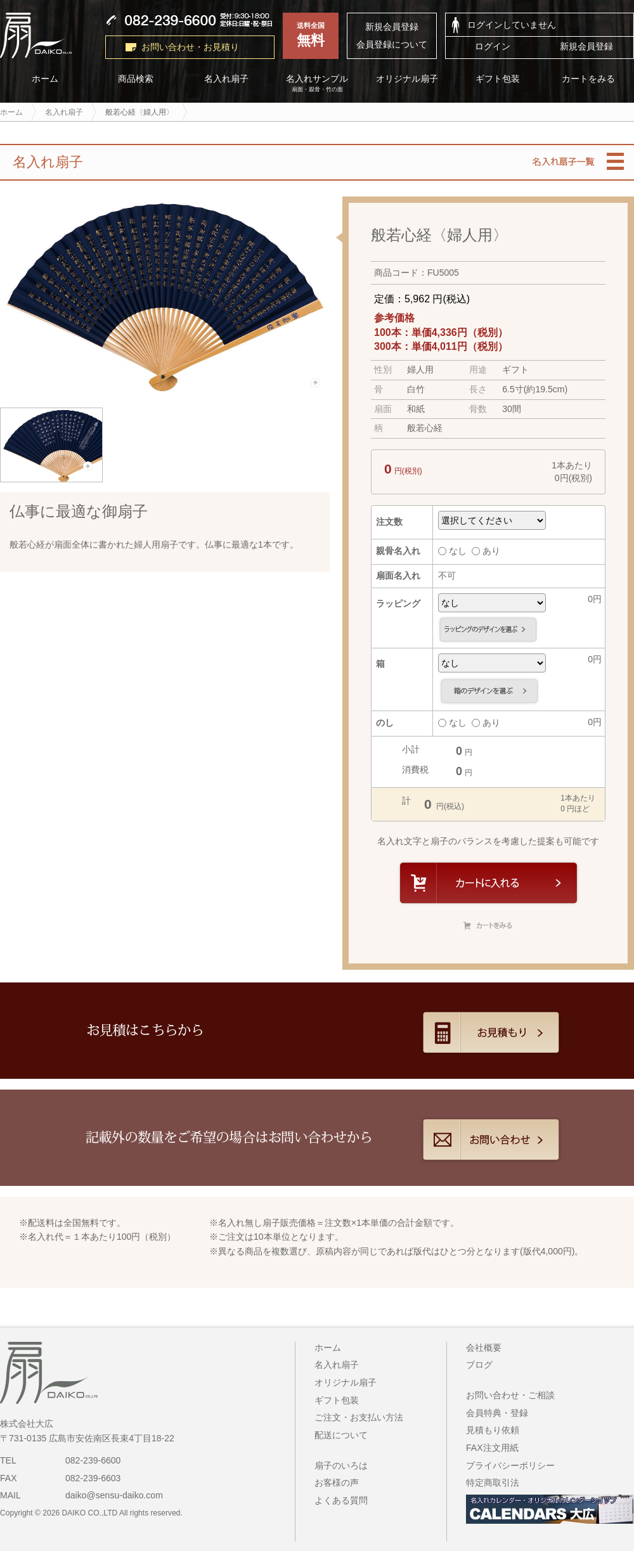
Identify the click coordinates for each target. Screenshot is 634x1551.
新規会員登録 (391, 27)
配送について (341, 1435)
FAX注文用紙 (492, 1448)
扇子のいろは (341, 1465)
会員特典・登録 (497, 1413)
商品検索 (135, 79)
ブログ (479, 1365)
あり (486, 551)
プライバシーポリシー (510, 1465)
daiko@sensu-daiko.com (114, 1495)
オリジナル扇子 (408, 79)
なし (452, 551)
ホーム (327, 1347)
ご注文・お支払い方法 (358, 1417)
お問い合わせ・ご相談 (510, 1395)
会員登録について (391, 44)
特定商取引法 (492, 1482)
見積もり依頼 (492, 1430)
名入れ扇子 (226, 79)
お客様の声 (336, 1482)
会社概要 (483, 1347)
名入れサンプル (317, 83)
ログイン (492, 46)
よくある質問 (341, 1500)
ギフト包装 (498, 79)
